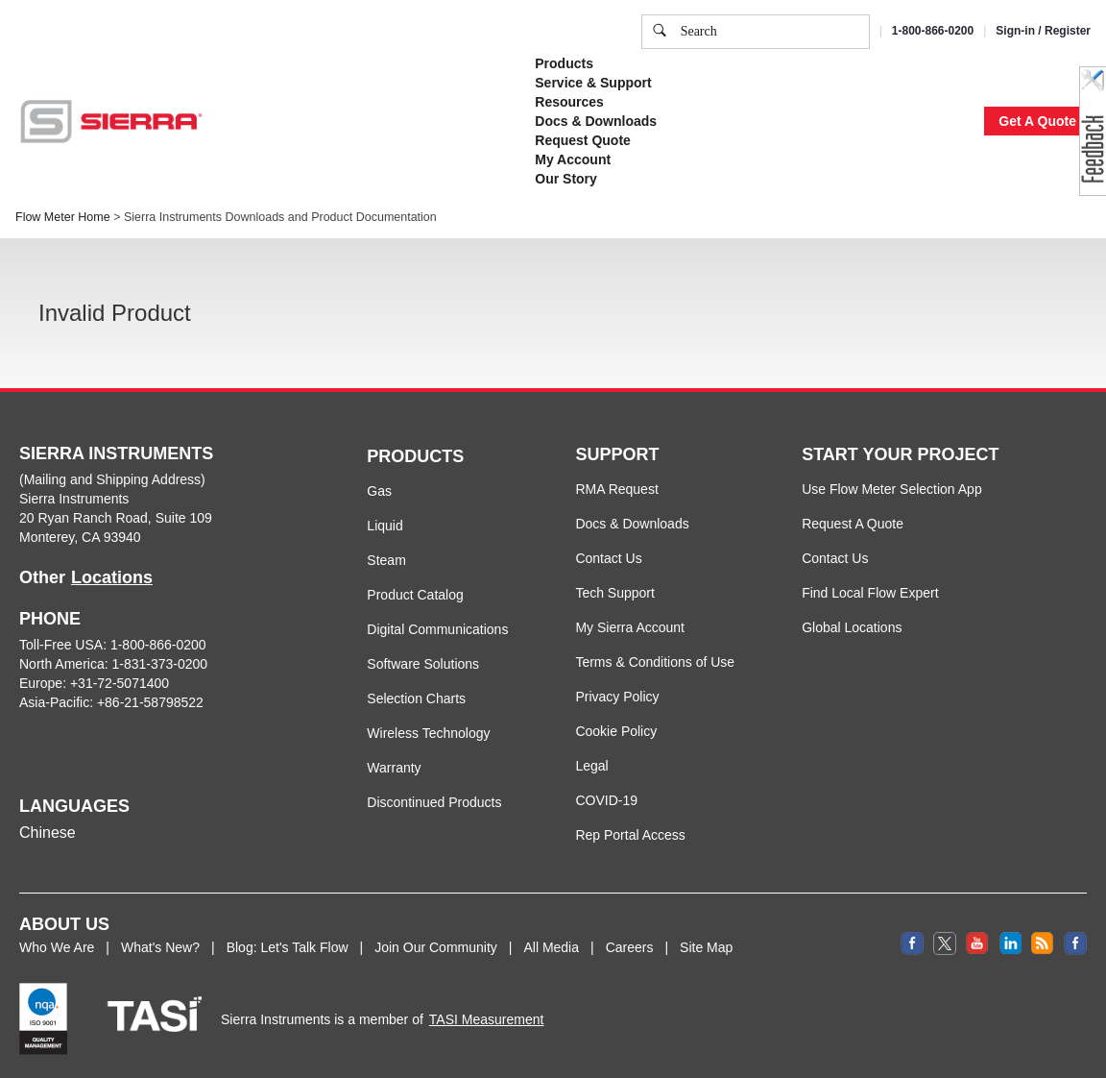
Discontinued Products (434, 802)
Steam (386, 560)
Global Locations (852, 627)
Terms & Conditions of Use (654, 662)
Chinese (47, 832)
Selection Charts (416, 698)
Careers (630, 947)
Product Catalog (415, 594)
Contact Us (608, 558)
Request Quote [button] (583, 140)
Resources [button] (569, 102)
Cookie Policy (616, 731)
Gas (379, 491)
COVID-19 (606, 800)
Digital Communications (437, 629)
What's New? (160, 947)
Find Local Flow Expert (870, 592)
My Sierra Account (630, 627)
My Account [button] (573, 159)
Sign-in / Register (1043, 30)
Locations (112, 577)
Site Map (706, 947)
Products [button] (564, 63)
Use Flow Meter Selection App (892, 489)
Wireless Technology (428, 733)
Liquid (384, 525)
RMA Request (616, 489)
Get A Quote (1037, 121)
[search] (659, 31)
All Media (551, 947)
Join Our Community (435, 947)
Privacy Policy (617, 696)
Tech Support (615, 592)
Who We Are (56, 947)
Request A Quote (852, 523)
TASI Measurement (486, 1019)
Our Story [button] (566, 178)
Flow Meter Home (62, 217)
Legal (591, 765)
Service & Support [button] (593, 82)
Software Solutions (423, 664)
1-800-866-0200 (933, 30)
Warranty (394, 767)
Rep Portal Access (630, 835)
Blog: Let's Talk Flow (288, 947)
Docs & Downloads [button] (596, 121)
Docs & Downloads (631, 523)
